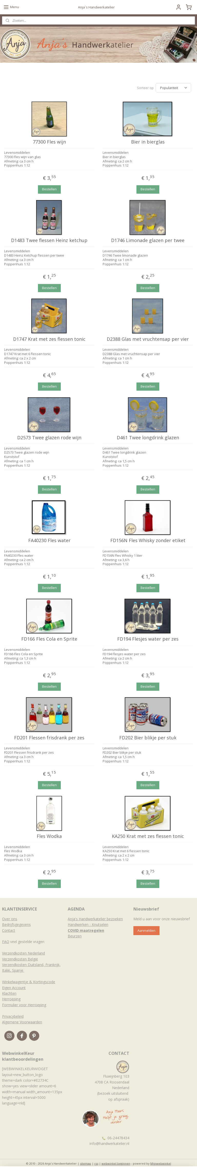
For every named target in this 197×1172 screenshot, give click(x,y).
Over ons (9, 918)
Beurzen (75, 935)
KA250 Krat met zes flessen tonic (148, 835)
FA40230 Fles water (49, 540)
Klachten (9, 992)
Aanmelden (146, 929)
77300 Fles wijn (49, 141)
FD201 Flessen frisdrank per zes (49, 737)
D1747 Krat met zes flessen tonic (49, 338)
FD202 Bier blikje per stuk (147, 737)
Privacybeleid (13, 1015)
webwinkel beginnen (116, 1163)
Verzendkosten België (20, 958)
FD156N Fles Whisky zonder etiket (147, 540)
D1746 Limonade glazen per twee (147, 240)
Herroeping (11, 998)
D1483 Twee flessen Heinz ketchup (49, 240)
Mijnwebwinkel (160, 1163)
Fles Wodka (49, 835)
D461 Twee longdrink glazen (148, 437)
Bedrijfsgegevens (16, 923)
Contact (8, 929)
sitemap (85, 1163)
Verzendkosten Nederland (23, 952)
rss (96, 1163)
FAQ (5, 940)
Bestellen (49, 188)
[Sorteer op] (173, 87)
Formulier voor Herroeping (24, 1004)
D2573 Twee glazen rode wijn (49, 437)
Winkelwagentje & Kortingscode (28, 981)
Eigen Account (14, 986)
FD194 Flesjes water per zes (148, 638)
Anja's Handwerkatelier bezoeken (95, 918)
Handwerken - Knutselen (88, 923)
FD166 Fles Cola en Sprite (49, 638)
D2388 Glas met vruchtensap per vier (148, 338)
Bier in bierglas (148, 141)
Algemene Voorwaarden (22, 1021)
